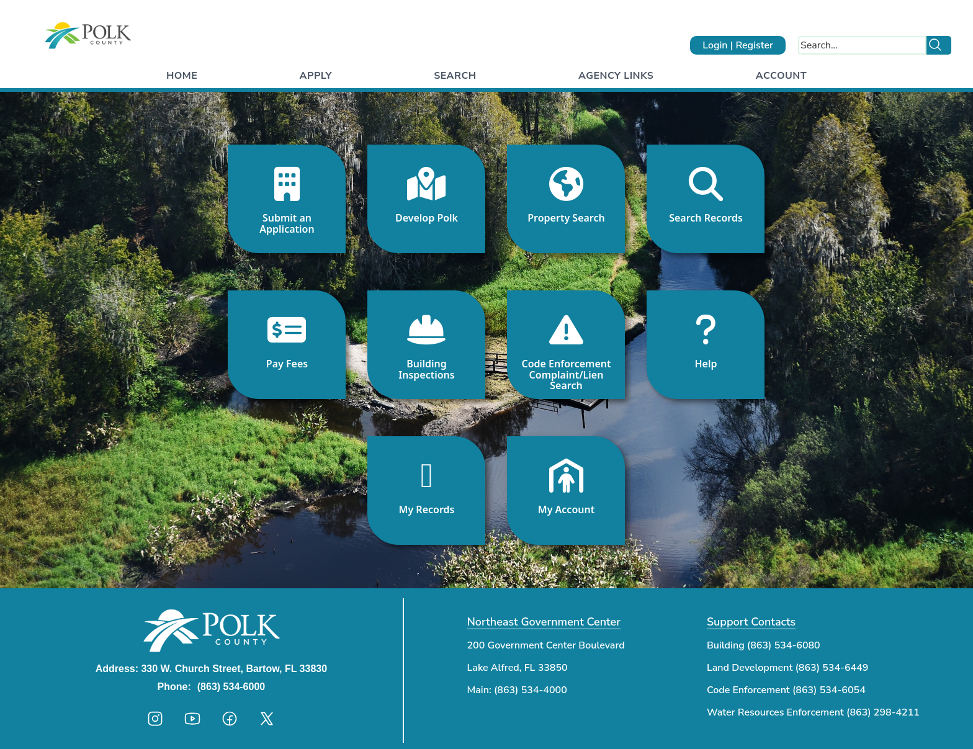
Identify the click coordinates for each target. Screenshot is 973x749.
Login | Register (737, 45)
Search (455, 76)
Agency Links (615, 76)
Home (181, 76)
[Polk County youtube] (192, 719)
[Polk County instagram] (155, 719)
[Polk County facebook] (230, 719)
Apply (316, 76)
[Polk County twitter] (267, 719)
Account (781, 76)
